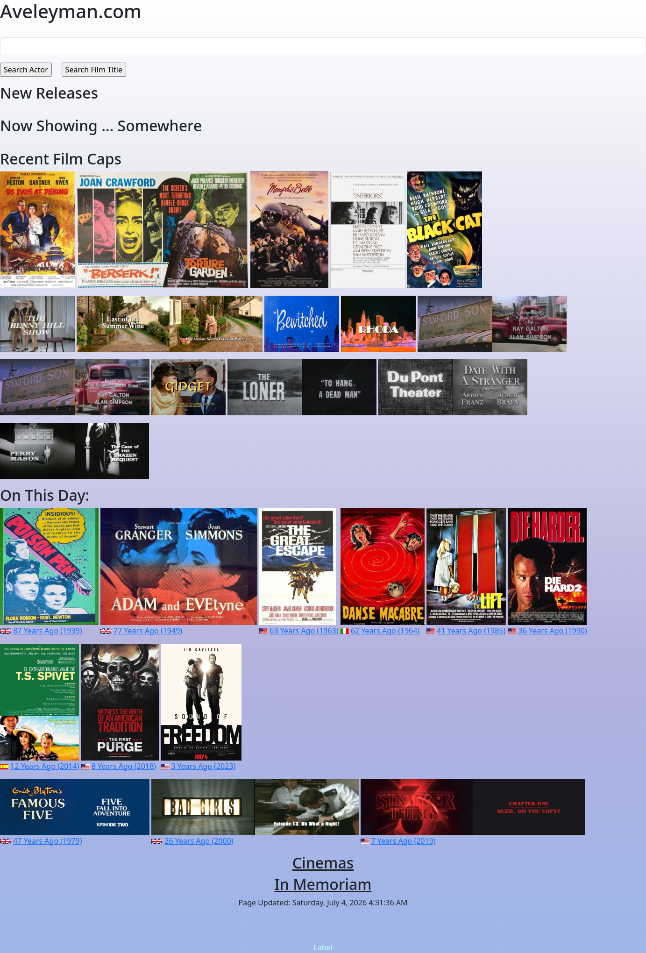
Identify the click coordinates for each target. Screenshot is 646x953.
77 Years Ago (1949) (148, 631)
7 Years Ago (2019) (403, 841)
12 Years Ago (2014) (44, 766)
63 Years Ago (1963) (304, 631)
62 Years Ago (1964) (385, 631)
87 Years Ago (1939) (47, 631)
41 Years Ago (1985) (471, 631)
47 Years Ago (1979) (47, 841)
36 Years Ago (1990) (552, 631)
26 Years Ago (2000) (198, 841)
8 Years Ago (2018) (124, 766)
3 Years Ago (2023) (203, 766)
